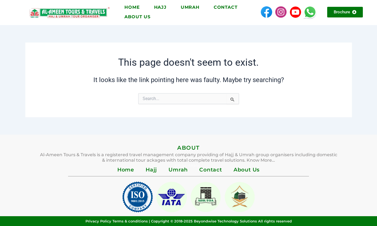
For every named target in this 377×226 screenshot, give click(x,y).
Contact (226, 7)
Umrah (190, 7)
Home (132, 7)
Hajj (160, 7)
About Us (137, 16)
